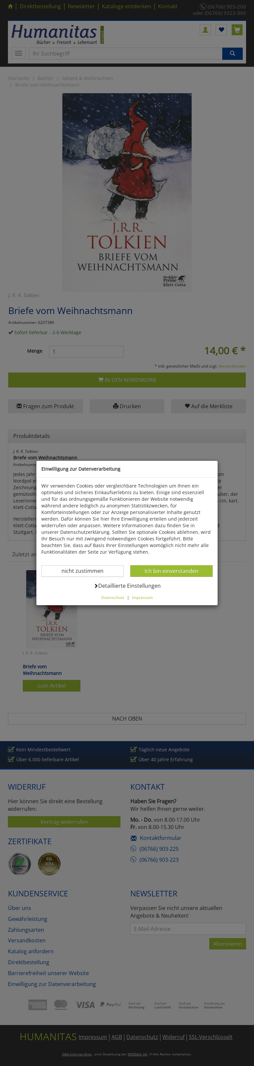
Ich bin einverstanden (171, 570)
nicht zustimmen (86, 570)
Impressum (142, 597)
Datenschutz (112, 597)
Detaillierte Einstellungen (127, 585)
